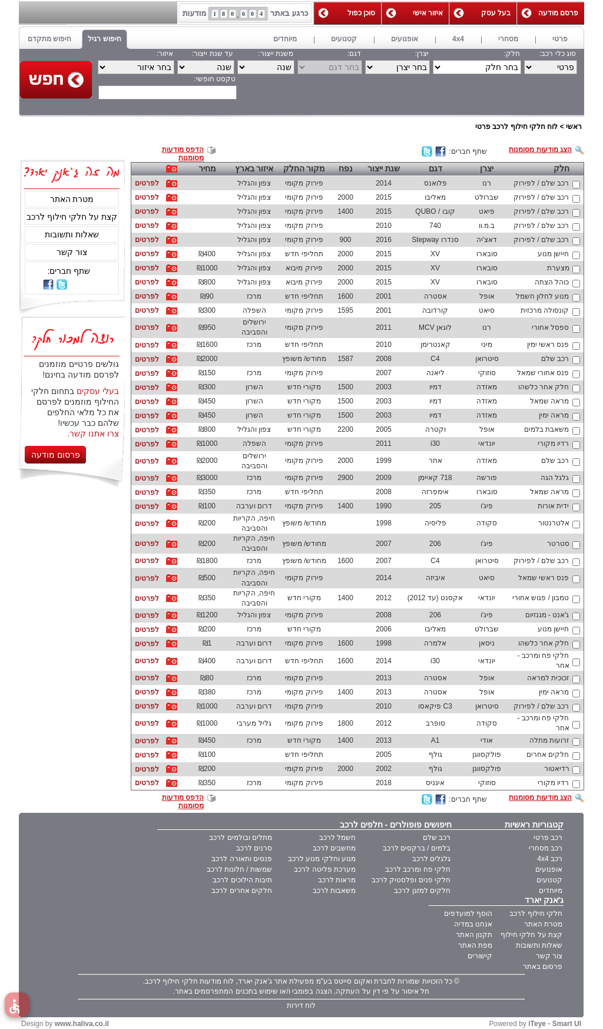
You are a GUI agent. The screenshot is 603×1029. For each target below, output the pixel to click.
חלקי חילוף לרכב (535, 913)
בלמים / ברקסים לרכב (416, 848)
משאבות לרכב (334, 890)
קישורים (480, 956)
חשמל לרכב (337, 837)
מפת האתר (475, 945)
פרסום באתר (542, 966)
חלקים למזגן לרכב (422, 890)
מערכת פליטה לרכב (325, 869)
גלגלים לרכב (431, 859)
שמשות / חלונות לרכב (239, 869)
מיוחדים (550, 890)
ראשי (574, 127)
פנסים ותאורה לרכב (241, 859)
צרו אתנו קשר (94, 433)
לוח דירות (301, 1005)
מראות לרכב (337, 880)
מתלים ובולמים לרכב (240, 837)
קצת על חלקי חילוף (531, 935)
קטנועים (549, 880)
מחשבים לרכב (334, 848)
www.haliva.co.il (82, 1024)
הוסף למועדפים (468, 913)
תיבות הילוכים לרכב (242, 880)
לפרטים (147, 183)
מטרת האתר (72, 199)
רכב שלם (436, 837)
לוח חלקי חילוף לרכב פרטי (516, 127)
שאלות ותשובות (72, 234)
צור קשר (72, 252)
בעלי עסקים (98, 391)
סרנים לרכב (254, 848)
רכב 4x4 (549, 859)
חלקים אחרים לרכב (241, 890)
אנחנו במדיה (473, 924)
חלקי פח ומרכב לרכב (417, 869)
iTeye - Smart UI (554, 1024)
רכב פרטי (548, 837)
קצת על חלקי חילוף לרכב (71, 216)
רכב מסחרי (545, 848)
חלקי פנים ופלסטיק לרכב (411, 880)
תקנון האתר (474, 935)
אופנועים (548, 869)
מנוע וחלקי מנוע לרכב (322, 859)
